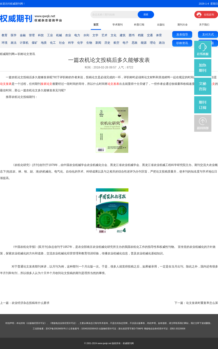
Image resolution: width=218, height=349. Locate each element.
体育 (159, 35)
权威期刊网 (7, 53)
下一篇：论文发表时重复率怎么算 (196, 302)
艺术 (104, 35)
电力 (77, 35)
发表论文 (46, 83)
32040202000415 (89, 328)
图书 (132, 35)
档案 (141, 35)
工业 (50, 35)
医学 (14, 35)
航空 (116, 42)
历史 (107, 42)
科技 (41, 35)
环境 (4, 42)
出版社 (161, 24)
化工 (53, 42)
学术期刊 (117, 24)
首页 (95, 24)
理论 (153, 42)
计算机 (24, 42)
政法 (14, 42)
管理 (32, 35)
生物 (89, 42)
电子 (125, 42)
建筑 (123, 35)
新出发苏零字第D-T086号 (130, 328)
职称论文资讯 (26, 53)
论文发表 (6, 83)
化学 (80, 42)
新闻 (98, 42)
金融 (23, 35)
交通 (150, 35)
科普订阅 (139, 24)
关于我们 (204, 24)
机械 (59, 35)
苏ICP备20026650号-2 (57, 328)
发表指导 (182, 34)
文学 (95, 35)
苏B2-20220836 (177, 328)
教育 (4, 35)
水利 (86, 35)
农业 (68, 35)
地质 (44, 42)
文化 (113, 35)
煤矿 (35, 42)
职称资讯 (182, 43)
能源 (144, 42)
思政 (135, 42)
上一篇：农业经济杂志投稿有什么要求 (24, 302)
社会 (62, 42)
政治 (162, 42)
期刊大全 (182, 24)
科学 (71, 42)
